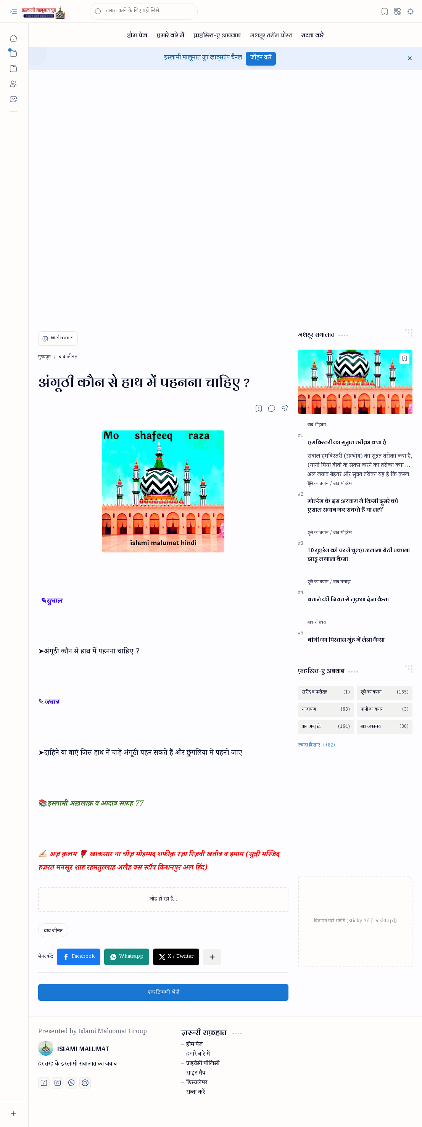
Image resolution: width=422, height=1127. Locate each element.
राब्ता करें (195, 1093)
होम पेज (194, 1045)
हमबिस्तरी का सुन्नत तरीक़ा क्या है (347, 442)
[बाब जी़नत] (53, 930)
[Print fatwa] (85, 1082)
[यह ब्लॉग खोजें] (143, 11)
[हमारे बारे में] (170, 34)
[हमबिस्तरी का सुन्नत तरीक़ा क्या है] (355, 382)
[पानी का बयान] (384, 710)
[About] (13, 84)
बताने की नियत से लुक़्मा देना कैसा (348, 599)
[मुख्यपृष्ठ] (13, 38)
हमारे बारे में (198, 1055)
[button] (13, 11)
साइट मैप (195, 1074)
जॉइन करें (260, 58)
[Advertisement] (95, 196)
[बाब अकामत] (384, 727)
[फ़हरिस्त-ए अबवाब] (217, 34)
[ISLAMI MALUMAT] (44, 11)
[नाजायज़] (326, 710)
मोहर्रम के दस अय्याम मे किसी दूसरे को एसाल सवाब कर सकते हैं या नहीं (353, 505)
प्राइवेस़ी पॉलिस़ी (202, 1064)
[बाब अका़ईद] (326, 727)
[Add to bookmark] (404, 358)
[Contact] (13, 99)
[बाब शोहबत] (317, 425)
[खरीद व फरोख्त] (326, 693)
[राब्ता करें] (312, 34)
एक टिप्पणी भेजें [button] (163, 992)
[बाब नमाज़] (342, 582)
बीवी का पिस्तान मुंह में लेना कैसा (346, 640)
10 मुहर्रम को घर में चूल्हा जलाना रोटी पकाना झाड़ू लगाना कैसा (359, 555)
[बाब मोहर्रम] (342, 484)
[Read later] (258, 408)
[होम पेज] (137, 34)
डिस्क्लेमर (196, 1083)
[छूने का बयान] (320, 484)
